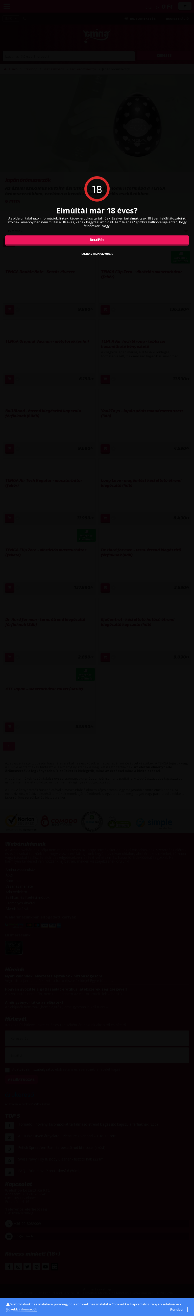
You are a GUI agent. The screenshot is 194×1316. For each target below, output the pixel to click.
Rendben (177, 1309)
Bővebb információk (21, 1309)
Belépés (97, 240)
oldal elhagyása (97, 254)
